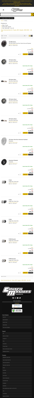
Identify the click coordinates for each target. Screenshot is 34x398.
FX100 (10, 180)
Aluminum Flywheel (13, 160)
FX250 (10, 199)
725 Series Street (13, 99)
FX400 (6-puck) (12, 239)
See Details (30, 113)
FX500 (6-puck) (12, 258)
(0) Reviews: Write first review (13, 121)
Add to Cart (25, 113)
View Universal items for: (16, 280)
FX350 (10, 219)
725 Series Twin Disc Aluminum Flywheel (18, 139)
